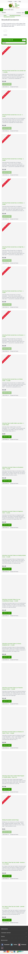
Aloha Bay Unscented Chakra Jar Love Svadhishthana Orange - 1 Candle (11, 600)
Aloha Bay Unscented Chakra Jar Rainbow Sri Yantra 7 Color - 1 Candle (13, 732)
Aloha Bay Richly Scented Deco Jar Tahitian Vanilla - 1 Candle (12, 380)
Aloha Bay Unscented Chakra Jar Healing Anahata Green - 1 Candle (14, 556)
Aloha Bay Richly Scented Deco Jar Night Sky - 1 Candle (13, 247)
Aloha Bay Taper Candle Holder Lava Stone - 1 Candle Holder (13, 424)
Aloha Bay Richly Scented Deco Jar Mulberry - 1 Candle (13, 203)
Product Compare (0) (8, 39)
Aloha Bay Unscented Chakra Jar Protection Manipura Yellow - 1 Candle (12, 688)
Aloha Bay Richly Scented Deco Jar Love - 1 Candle (12, 115)
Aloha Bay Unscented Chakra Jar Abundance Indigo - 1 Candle (12, 468)
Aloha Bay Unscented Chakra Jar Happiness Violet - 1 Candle (12, 512)
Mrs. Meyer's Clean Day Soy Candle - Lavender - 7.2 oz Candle (13, 907)
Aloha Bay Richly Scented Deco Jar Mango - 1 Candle (13, 159)
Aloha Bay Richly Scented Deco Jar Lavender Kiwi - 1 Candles (14, 71)
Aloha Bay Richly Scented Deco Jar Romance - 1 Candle (13, 335)
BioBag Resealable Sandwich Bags (10, 819)
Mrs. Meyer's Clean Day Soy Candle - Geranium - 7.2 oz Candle (13, 863)
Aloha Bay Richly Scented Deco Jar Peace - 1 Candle (13, 291)
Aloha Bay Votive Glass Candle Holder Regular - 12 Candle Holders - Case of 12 (13, 776)
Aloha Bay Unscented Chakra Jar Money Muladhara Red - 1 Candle (11, 644)
